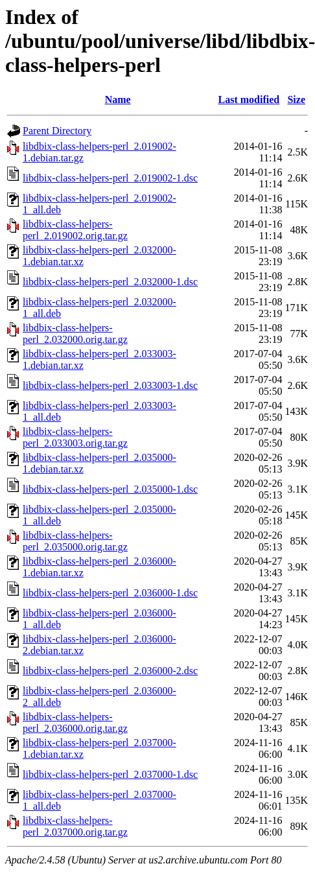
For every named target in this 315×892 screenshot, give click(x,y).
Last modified (249, 99)
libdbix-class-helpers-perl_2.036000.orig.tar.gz (75, 722)
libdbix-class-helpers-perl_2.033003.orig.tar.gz (75, 437)
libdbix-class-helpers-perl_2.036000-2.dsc (110, 670)
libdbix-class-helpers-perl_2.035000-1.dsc (110, 489)
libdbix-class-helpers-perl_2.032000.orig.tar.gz (75, 333)
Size (296, 99)
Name (118, 99)
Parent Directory (57, 130)
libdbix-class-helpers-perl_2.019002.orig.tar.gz (75, 229)
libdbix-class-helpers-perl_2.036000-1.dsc (110, 592)
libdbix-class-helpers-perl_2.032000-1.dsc (110, 281)
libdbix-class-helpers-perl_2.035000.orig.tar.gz (75, 541)
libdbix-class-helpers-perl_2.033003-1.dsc (110, 385)
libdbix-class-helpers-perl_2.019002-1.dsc (110, 177)
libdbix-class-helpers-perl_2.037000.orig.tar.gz (75, 826)
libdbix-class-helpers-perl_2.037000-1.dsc (110, 774)
